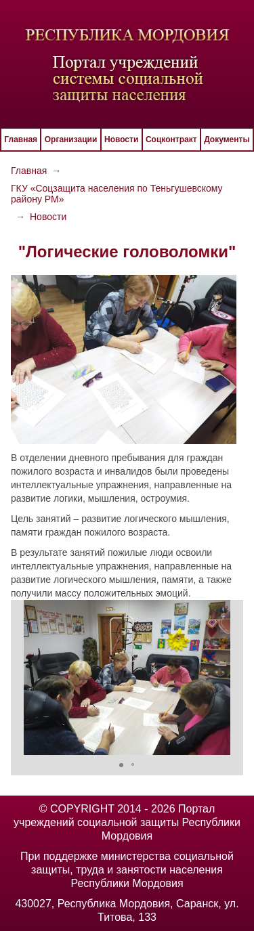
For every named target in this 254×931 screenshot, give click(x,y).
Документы (226, 139)
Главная (20, 139)
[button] (231, 677)
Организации (71, 139)
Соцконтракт (171, 139)
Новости (121, 139)
